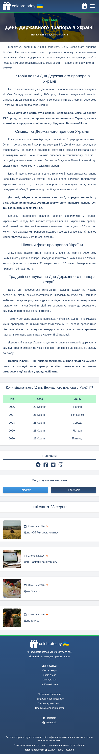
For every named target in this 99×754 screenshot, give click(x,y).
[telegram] (38, 464)
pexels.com (79, 745)
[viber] (60, 464)
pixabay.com (62, 745)
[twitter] (53, 464)
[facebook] (45, 464)
